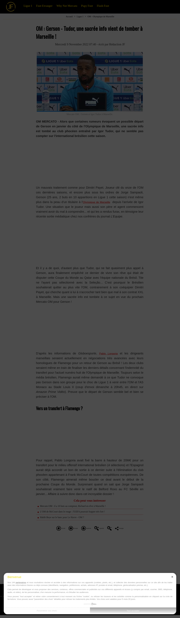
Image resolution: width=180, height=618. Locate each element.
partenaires (21, 582)
